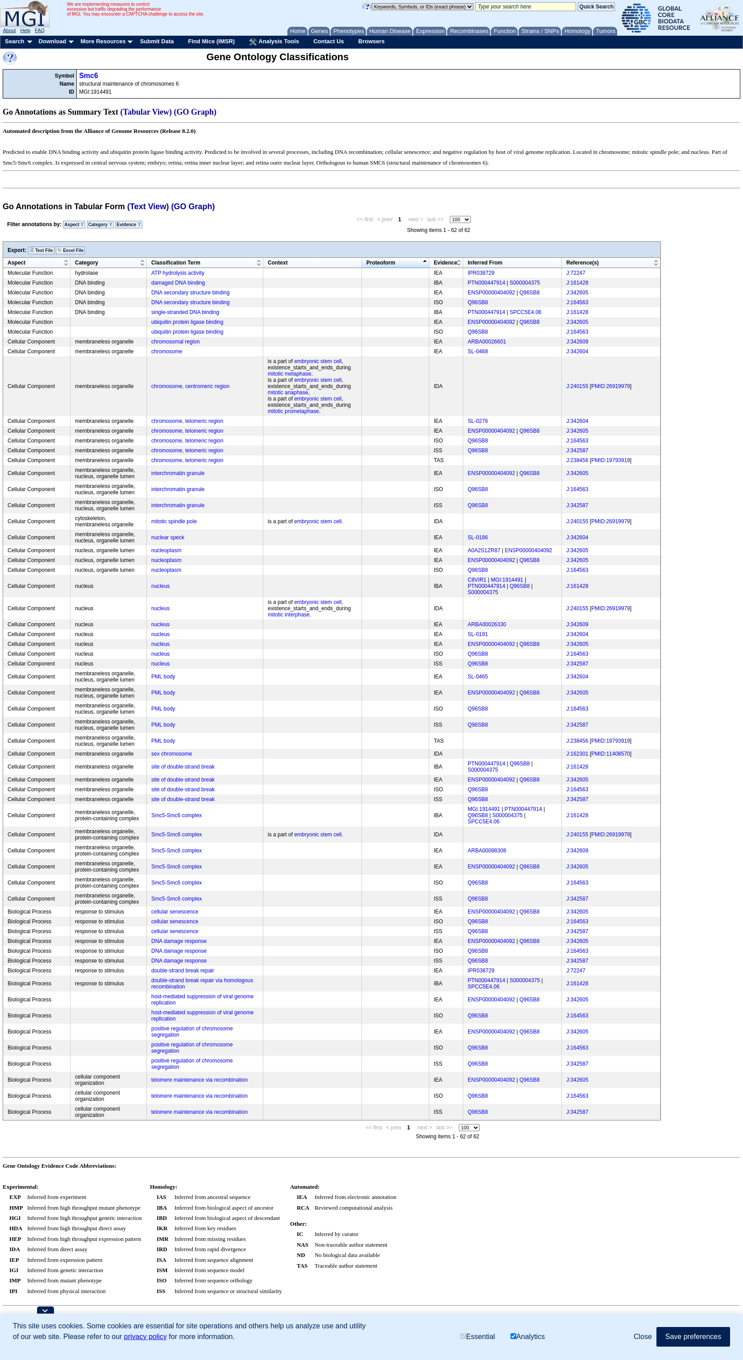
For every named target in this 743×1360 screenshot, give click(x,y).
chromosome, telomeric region (187, 421)
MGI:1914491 (507, 580)
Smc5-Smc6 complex (176, 815)
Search (14, 41)
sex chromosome (171, 754)
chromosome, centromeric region (190, 386)
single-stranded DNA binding (185, 312)
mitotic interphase (289, 615)
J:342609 (577, 342)
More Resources (102, 41)
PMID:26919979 (610, 386)
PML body (163, 677)
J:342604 (577, 351)
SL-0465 (478, 677)
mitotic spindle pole (174, 521)
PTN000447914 (486, 283)
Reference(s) (582, 263)
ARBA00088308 (487, 850)
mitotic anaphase (288, 392)
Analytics (528, 1336)
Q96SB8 (529, 292)
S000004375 (525, 283)
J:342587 (577, 450)
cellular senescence (174, 912)
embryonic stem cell (317, 361)
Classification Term (175, 263)
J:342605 (577, 292)
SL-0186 (478, 537)
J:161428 (577, 283)
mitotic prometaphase (293, 411)
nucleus (160, 586)
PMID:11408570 (610, 754)
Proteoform (380, 263)
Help (25, 30)
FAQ (40, 30)
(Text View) (148, 206)
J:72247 (575, 273)
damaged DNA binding (178, 283)
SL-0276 (478, 421)
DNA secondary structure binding (190, 292)
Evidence (128, 224)
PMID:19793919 (610, 460)
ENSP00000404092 (491, 292)
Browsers (371, 41)
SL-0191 (478, 634)
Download (52, 41)
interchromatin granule (177, 473)
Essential (477, 1336)
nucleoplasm (166, 550)
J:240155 (577, 386)
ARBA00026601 (487, 342)
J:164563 (577, 302)
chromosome (166, 351)
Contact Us (328, 41)
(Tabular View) (146, 111)
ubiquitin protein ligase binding (187, 322)
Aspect (74, 224)
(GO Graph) (195, 111)
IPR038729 (481, 273)
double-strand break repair (182, 970)
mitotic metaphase (289, 374)
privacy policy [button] (145, 1336)
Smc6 (88, 75)
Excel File (70, 250)
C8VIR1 (477, 580)
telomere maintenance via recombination (199, 1080)
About (9, 30)
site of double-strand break (183, 767)
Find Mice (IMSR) (211, 41)
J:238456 (577, 460)
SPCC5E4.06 (525, 312)
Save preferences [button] (693, 1336)
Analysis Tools (274, 42)
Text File (41, 250)
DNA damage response (179, 941)
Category (100, 224)
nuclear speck (167, 537)
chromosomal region (175, 342)
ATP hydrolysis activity (177, 273)
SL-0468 (478, 351)
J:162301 (577, 754)
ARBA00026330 (487, 624)
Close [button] (643, 1336)
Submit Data (157, 41)
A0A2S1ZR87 (484, 550)
